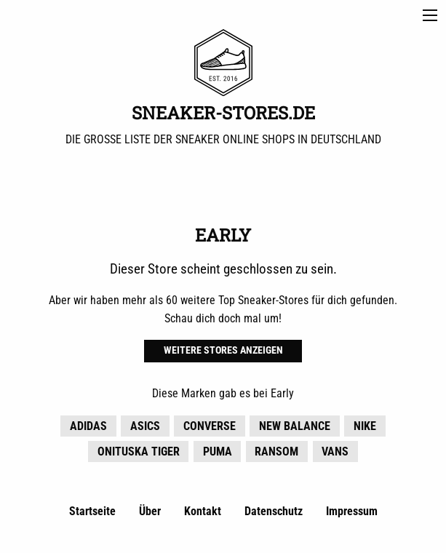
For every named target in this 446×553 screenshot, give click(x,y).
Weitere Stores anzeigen (223, 350)
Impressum (352, 511)
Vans (335, 451)
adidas (88, 426)
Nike (365, 426)
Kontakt (202, 511)
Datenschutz (273, 511)
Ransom (276, 451)
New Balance (294, 426)
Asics (145, 426)
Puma (217, 451)
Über (150, 511)
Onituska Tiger (138, 451)
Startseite (92, 511)
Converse (209, 426)
